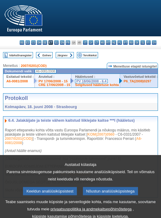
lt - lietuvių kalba (96, 42)
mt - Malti (108, 42)
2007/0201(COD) (34, 66)
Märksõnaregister (20, 55)
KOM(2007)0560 (100, 134)
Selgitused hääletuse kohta (97, 85)
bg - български (22, 42)
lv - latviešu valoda (91, 42)
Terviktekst (90, 55)
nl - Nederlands (114, 42)
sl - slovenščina (142, 42)
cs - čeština (33, 42)
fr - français (68, 42)
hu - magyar (102, 42)
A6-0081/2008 (17, 81)
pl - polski (119, 42)
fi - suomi (148, 42)
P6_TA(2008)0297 (137, 81)
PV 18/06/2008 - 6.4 (91, 81)
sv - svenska (154, 42)
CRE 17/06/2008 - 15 (54, 85)
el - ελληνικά (56, 42)
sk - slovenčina (137, 42)
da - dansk (39, 42)
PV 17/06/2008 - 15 (52, 81)
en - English (62, 42)
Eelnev (46, 55)
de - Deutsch (45, 42)
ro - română (131, 42)
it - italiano (85, 42)
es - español (27, 42)
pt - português (125, 42)
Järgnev (62, 55)
